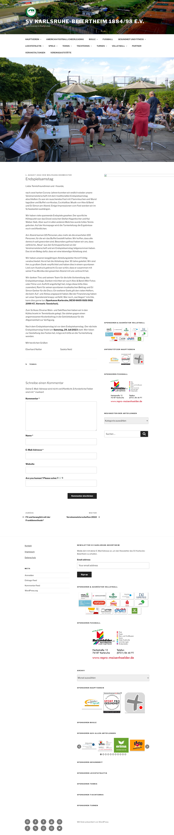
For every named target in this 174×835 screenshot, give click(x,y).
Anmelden (29, 575)
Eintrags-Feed (31, 580)
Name (29, 435)
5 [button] (110, 754)
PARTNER (136, 46)
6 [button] (113, 754)
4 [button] (108, 754)
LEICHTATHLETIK (34, 46)
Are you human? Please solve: (61, 481)
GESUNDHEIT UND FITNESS (132, 39)
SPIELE (53, 46)
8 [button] (118, 754)
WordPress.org (31, 590)
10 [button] (123, 754)
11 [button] (125, 754)
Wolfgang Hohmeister (59, 175)
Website (30, 464)
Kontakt (28, 545)
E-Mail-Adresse (35, 450)
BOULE (93, 39)
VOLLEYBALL (120, 46)
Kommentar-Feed (32, 585)
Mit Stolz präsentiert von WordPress (92, 822)
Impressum (30, 551)
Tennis (33, 364)
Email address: (84, 559)
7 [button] (115, 754)
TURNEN (102, 46)
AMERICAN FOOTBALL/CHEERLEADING (65, 39)
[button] (79, 747)
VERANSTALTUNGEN (35, 52)
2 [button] (103, 754)
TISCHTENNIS (84, 46)
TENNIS (67, 46)
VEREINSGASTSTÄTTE (60, 52)
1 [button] (101, 754)
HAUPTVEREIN (33, 39)
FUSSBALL (108, 39)
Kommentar (33, 398)
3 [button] (106, 754)
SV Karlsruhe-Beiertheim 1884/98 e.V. (85, 21)
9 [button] (120, 754)
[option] (114, 264)
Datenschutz (30, 557)
